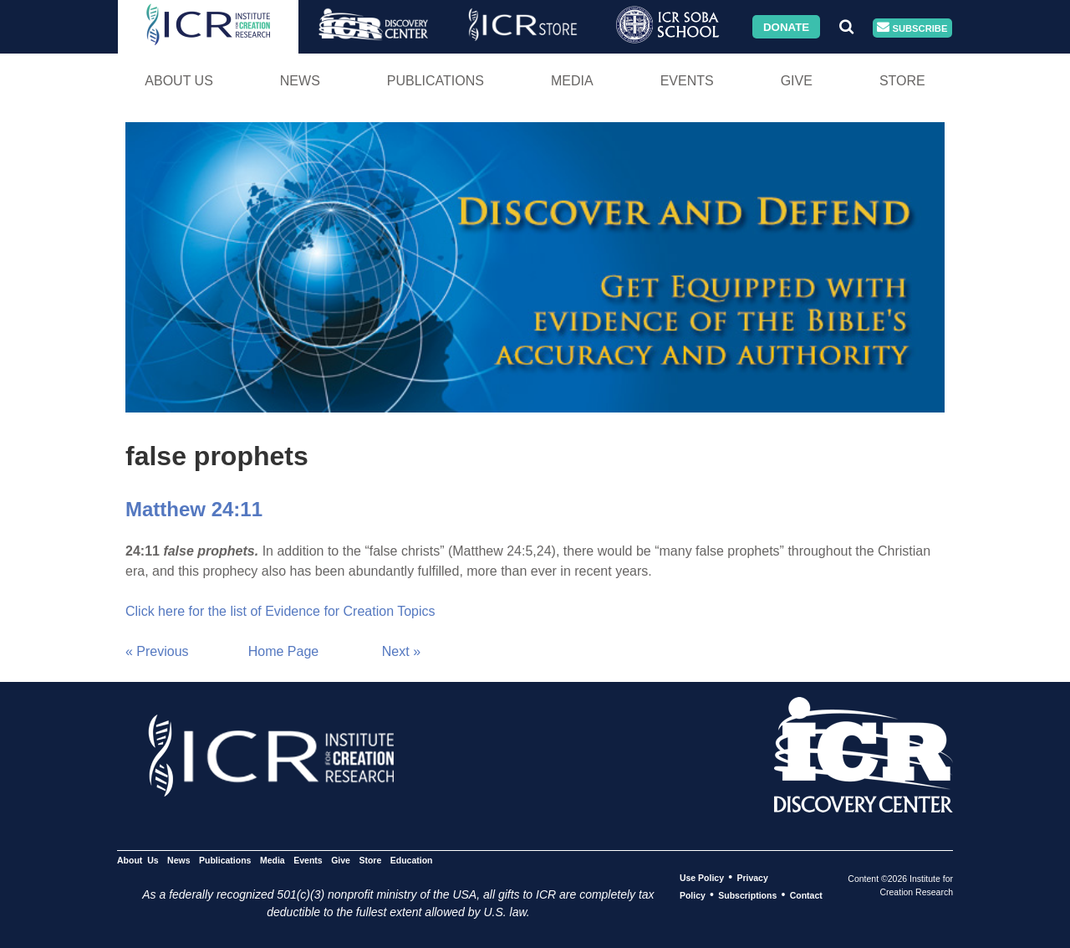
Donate (786, 26)
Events (687, 81)
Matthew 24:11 (193, 509)
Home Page (283, 651)
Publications (435, 81)
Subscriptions (747, 895)
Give (797, 81)
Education (411, 860)
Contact (806, 895)
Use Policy (702, 878)
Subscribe (912, 28)
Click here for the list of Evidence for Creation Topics (280, 611)
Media (572, 81)
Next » (401, 651)
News (300, 81)
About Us (179, 81)
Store (902, 81)
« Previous (157, 651)
